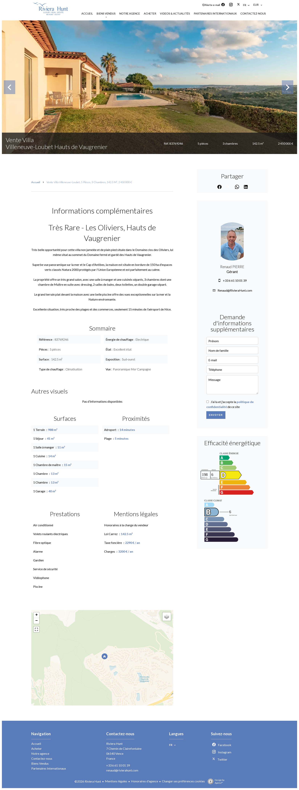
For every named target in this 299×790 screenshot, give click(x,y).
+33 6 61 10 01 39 (235, 280)
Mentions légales (116, 781)
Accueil (35, 182)
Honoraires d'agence (144, 781)
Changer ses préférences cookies (183, 781)
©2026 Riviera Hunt (88, 781)
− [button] (36, 621)
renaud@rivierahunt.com (122, 770)
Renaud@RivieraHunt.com (235, 290)
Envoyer (216, 415)
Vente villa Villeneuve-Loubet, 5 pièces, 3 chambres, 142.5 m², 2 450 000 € (89, 182)
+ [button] (36, 615)
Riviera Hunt (114, 743)
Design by (215, 781)
